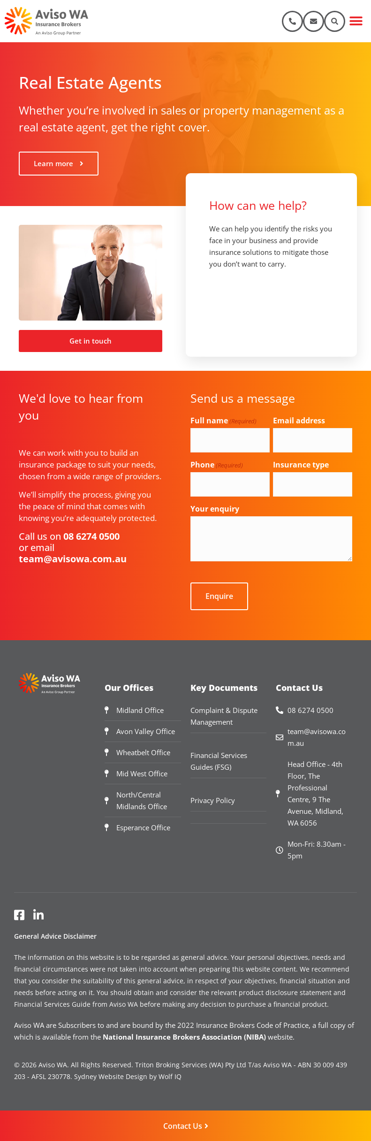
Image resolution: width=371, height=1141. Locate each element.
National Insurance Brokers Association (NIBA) (184, 1036)
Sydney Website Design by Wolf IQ (128, 1076)
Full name (223, 420)
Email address (299, 420)
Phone (216, 464)
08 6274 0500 (91, 536)
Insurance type (301, 464)
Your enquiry (214, 509)
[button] (355, 21)
